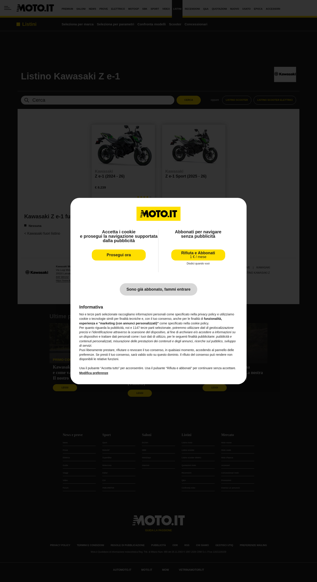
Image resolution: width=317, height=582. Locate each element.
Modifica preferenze (93, 373)
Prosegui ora (119, 255)
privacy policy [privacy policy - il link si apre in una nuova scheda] (207, 314)
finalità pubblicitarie (201, 337)
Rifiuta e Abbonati (198, 255)
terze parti (147, 327)
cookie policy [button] (199, 323)
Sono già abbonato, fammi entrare (158, 289)
